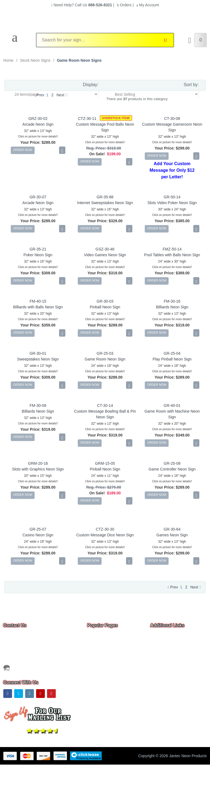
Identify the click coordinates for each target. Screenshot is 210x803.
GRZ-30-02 (38, 118)
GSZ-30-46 (104, 249)
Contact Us (159, 643)
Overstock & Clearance (107, 636)
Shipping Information (167, 666)
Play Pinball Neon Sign (172, 359)
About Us (158, 651)
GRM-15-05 (105, 463)
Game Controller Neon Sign (172, 469)
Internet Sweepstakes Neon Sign (105, 203)
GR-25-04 (172, 353)
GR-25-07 (38, 529)
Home (8, 60)
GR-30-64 (172, 529)
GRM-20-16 (38, 463)
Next (61, 95)
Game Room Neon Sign (105, 359)
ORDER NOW (22, 149)
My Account (147, 5)
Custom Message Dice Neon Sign (105, 535)
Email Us (14, 653)
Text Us (13, 668)
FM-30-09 (38, 405)
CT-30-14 (105, 405)
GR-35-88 (105, 197)
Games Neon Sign (172, 535)
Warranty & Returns (167, 674)
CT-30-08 (172, 118)
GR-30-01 (38, 353)
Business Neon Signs (105, 659)
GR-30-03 (105, 301)
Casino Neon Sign (37, 535)
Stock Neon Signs (35, 60)
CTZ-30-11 (87, 118)
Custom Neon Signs (104, 651)
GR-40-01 (172, 405)
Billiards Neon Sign (172, 307)
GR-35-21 (38, 249)
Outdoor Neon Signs (104, 666)
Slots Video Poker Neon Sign (172, 203)
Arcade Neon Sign (38, 124)
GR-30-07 (38, 197)
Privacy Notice (162, 659)
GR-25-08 (172, 463)
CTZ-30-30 (105, 529)
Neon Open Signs (102, 643)
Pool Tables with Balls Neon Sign (172, 255)
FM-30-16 (172, 301)
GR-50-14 (172, 197)
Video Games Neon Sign (105, 255)
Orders (124, 5)
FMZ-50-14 (172, 249)
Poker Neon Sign (38, 255)
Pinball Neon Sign (105, 307)
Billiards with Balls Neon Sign (38, 307)
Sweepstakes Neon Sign (38, 359)
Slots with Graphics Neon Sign (38, 469)
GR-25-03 (105, 353)
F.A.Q (92, 674)
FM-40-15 (38, 301)
